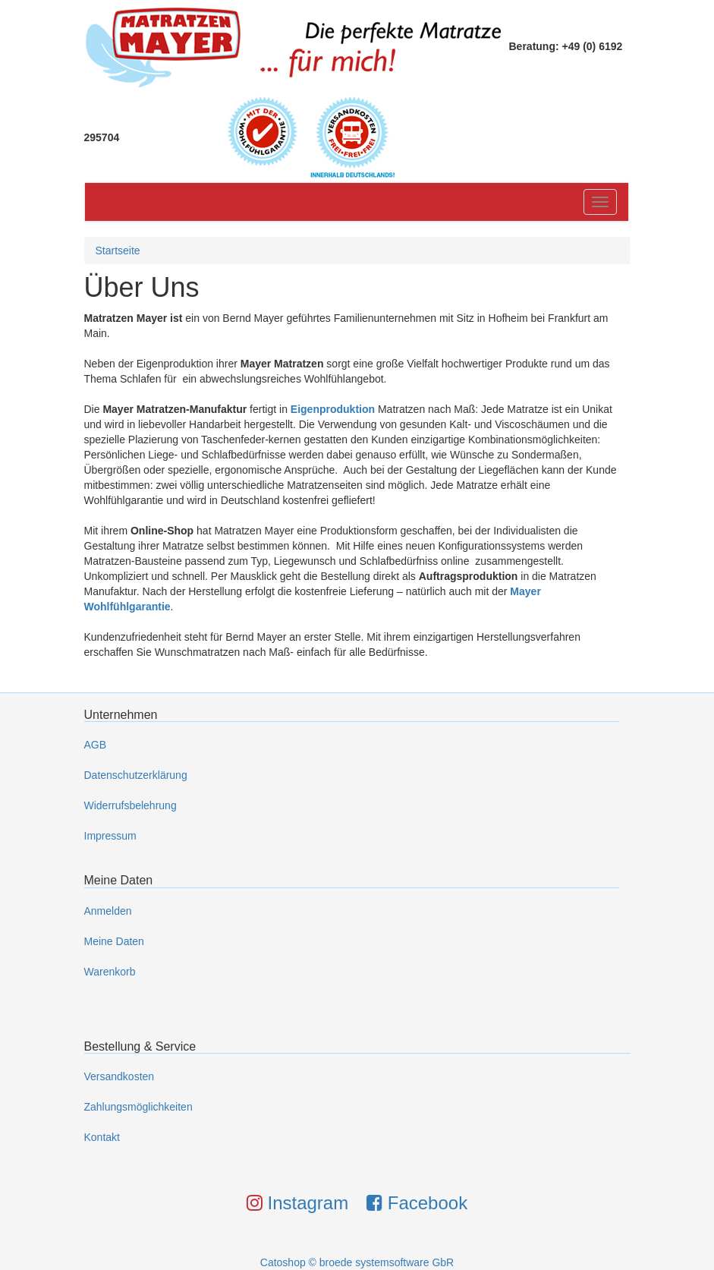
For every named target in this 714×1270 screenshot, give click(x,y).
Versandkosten (119, 1076)
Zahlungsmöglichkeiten (138, 1107)
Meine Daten (114, 941)
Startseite (118, 250)
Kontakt (102, 1137)
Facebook (416, 1203)
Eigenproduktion (333, 409)
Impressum (110, 836)
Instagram (297, 1203)
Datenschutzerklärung (135, 775)
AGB (95, 745)
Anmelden (108, 911)
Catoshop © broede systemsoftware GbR (357, 1262)
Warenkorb (110, 972)
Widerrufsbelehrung (130, 805)
